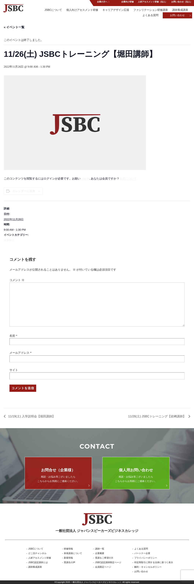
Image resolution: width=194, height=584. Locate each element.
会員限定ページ (103, 567)
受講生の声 (69, 562)
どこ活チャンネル (37, 553)
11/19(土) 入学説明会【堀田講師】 (31, 416)
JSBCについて (52, 10)
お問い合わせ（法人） (181, 3)
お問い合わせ (177, 15)
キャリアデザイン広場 (115, 10)
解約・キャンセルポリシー (148, 567)
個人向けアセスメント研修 (81, 10)
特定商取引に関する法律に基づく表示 (153, 562)
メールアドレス (19, 352)
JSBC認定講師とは (38, 562)
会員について (128, 178)
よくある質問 (150, 15)
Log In (85, 178)
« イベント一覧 (14, 27)
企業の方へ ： (103, 3)
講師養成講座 (180, 10)
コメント (16, 280)
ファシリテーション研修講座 (150, 10)
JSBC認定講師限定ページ (108, 562)
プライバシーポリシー (145, 558)
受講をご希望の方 (104, 558)
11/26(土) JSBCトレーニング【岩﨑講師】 (157, 416)
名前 (12, 335)
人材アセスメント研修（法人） (152, 3)
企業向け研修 (127, 3)
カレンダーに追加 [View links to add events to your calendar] (24, 191)
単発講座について (73, 553)
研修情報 (68, 548)
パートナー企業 (142, 553)
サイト (13, 370)
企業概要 (99, 553)
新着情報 (68, 558)
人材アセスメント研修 (39, 558)
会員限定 (9, 240)
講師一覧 (99, 548)
